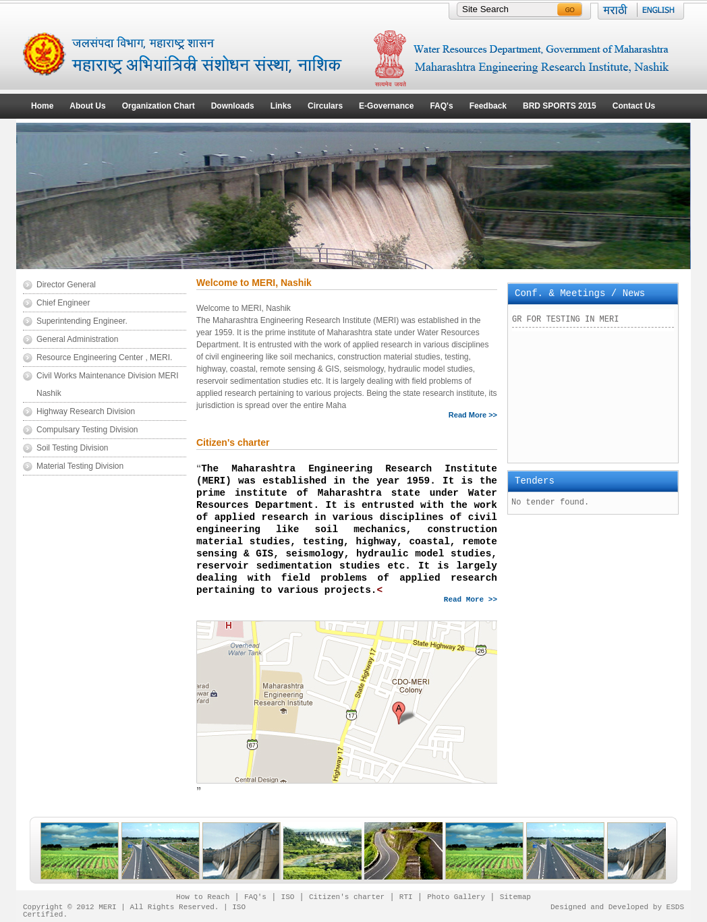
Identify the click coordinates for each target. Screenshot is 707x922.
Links (281, 106)
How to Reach (202, 896)
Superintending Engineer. (82, 321)
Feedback (488, 106)
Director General (66, 284)
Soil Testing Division (72, 448)
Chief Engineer (63, 303)
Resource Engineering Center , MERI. (104, 357)
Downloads (232, 106)
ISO (288, 896)
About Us (87, 106)
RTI (406, 896)
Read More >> (473, 415)
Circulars (325, 106)
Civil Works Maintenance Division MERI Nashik (107, 384)
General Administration (77, 339)
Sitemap (515, 896)
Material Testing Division (79, 466)
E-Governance (386, 106)
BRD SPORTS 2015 (559, 106)
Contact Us (634, 106)
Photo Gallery (456, 896)
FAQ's (441, 106)
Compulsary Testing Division (87, 429)
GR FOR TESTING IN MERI (565, 325)
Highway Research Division (85, 411)
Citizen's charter (347, 896)
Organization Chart (158, 106)
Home (42, 106)
